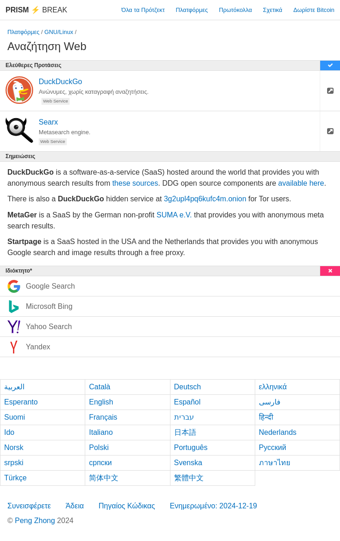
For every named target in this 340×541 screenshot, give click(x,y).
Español (187, 402)
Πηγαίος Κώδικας (127, 506)
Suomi (14, 417)
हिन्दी (266, 417)
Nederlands (278, 432)
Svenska (188, 463)
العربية (14, 387)
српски (100, 463)
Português (191, 447)
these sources (135, 183)
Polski (99, 447)
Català (99, 387)
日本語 (185, 432)
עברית (184, 417)
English (101, 402)
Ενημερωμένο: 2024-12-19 (213, 506)
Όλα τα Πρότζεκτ (143, 9)
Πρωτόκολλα (235, 9)
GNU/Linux (58, 31)
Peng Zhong (36, 520)
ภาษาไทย (274, 463)
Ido (9, 432)
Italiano (101, 432)
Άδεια (74, 506)
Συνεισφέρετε (29, 506)
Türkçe (15, 478)
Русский (272, 447)
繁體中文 (189, 478)
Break (36, 10)
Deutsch (187, 387)
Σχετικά (272, 9)
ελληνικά (273, 387)
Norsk (13, 447)
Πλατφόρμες (192, 9)
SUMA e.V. (174, 215)
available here (301, 183)
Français (103, 417)
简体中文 (103, 478)
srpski (13, 463)
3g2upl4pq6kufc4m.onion (205, 199)
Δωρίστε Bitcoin (313, 9)
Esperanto (21, 402)
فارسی (270, 402)
